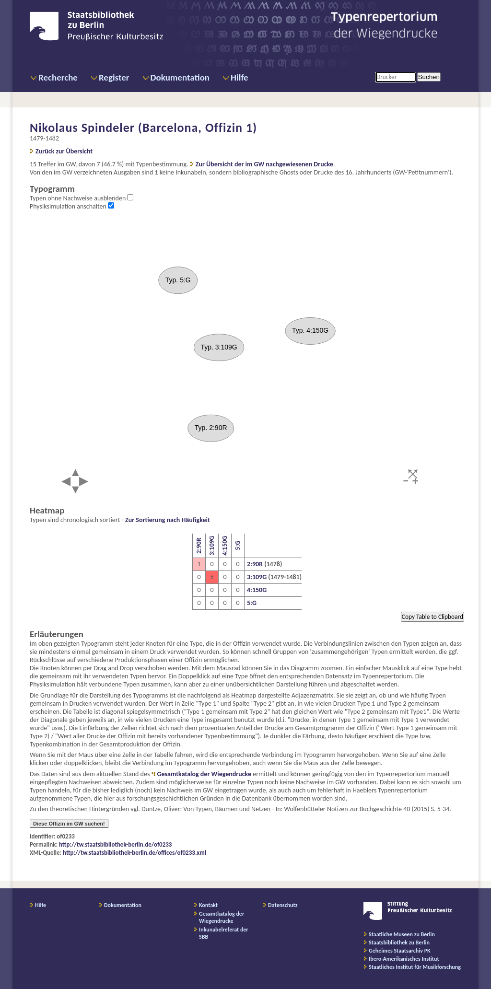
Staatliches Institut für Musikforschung (415, 967)
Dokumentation (180, 77)
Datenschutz (283, 905)
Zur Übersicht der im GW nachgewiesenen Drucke (264, 164)
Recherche (58, 77)
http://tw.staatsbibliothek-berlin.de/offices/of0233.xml (134, 852)
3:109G (212, 546)
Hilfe (239, 77)
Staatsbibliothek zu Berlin (399, 942)
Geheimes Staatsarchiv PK (400, 950)
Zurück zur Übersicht (64, 151)
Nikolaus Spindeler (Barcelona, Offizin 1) (143, 127)
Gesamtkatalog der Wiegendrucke (204, 774)
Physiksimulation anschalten (69, 206)
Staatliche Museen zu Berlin (402, 934)
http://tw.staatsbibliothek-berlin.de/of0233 (115, 844)
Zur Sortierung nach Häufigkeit (167, 520)
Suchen (429, 77)
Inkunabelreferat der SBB (223, 933)
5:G (238, 546)
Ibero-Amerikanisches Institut (404, 958)
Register (114, 77)
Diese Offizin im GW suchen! (69, 823)
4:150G (225, 546)
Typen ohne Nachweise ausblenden (78, 198)
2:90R (199, 546)
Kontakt (208, 905)
